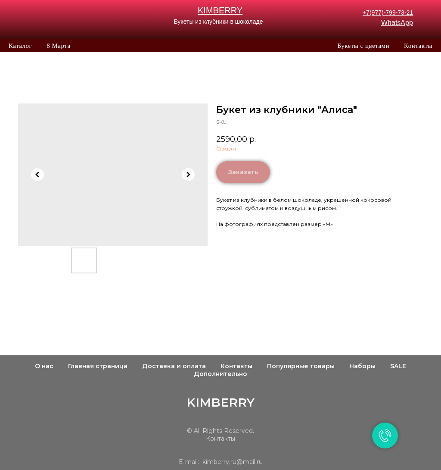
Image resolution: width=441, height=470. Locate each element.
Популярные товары (301, 366)
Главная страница (97, 366)
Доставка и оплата (174, 366)
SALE (398, 366)
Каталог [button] (20, 45)
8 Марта (58, 45)
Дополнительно (220, 374)
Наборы (362, 366)
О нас (44, 366)
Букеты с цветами (363, 45)
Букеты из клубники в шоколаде (218, 21)
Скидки (226, 148)
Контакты (418, 45)
